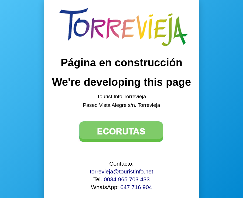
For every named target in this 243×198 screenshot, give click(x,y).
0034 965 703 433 (127, 179)
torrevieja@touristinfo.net (121, 171)
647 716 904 (136, 187)
